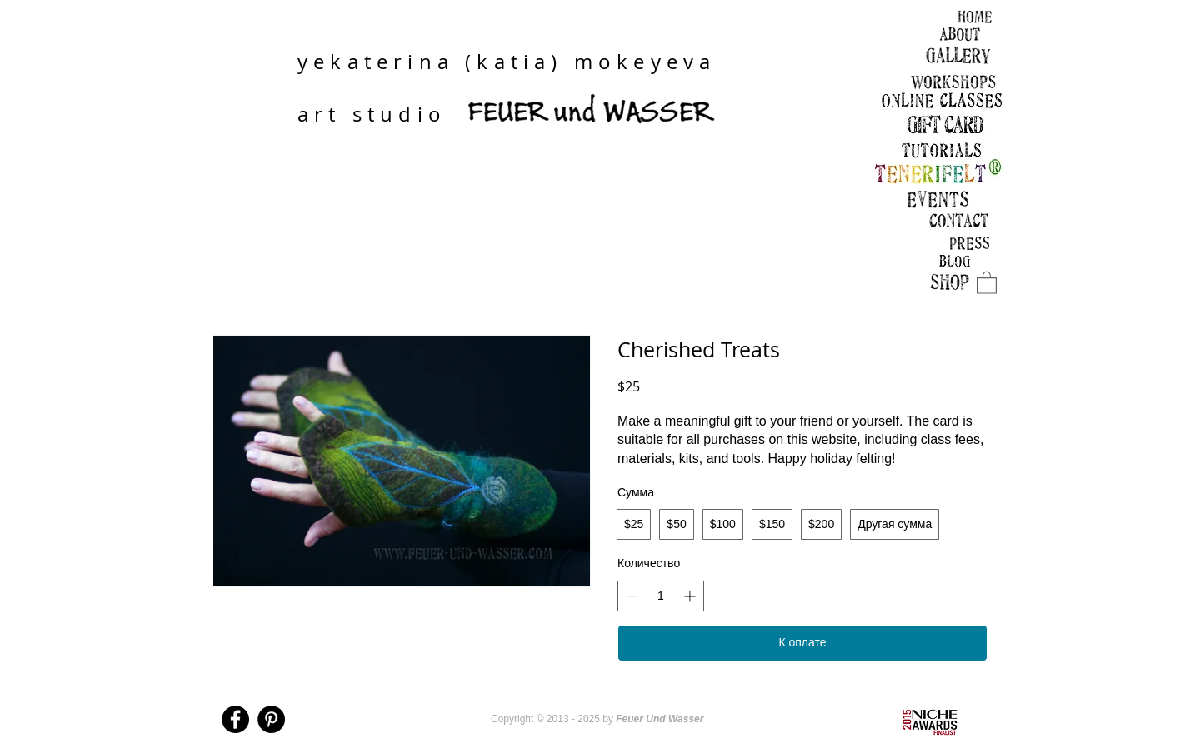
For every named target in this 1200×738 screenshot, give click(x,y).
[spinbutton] (661, 596)
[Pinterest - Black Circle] (271, 719)
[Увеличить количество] (689, 596)
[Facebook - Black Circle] (235, 719)
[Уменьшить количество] (632, 596)
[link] (987, 282)
